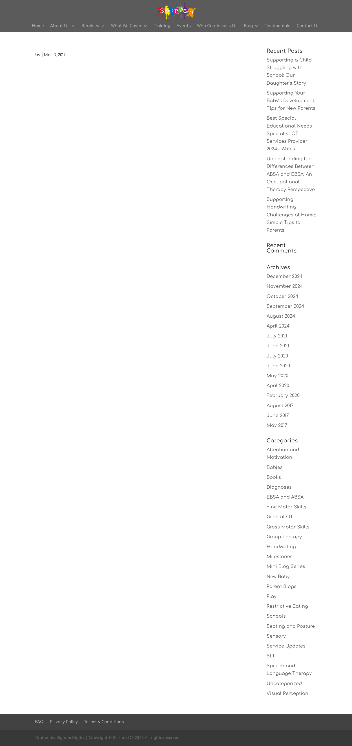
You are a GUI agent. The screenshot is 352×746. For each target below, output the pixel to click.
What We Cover (126, 26)
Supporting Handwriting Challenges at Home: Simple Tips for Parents (291, 215)
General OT (280, 516)
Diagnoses (279, 487)
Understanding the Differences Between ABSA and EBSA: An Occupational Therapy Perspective (291, 174)
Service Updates (286, 646)
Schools (276, 616)
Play (271, 596)
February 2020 (283, 395)
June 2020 (278, 365)
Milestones (280, 556)
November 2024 (285, 286)
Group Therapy (284, 536)
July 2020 (277, 356)
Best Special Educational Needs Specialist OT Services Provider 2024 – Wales (289, 134)
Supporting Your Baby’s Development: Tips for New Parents (291, 101)
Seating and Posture (291, 626)
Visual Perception (287, 693)
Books (274, 477)
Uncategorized (284, 683)
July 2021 (277, 336)
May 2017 (277, 425)
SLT (271, 656)
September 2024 (285, 306)
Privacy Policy (64, 722)
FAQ (39, 722)
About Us (60, 26)
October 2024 (282, 296)
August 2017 (280, 405)
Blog (248, 26)
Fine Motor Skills (286, 507)
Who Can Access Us (217, 26)
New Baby (278, 576)
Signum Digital (70, 738)
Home (38, 26)
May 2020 (277, 375)
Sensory (276, 636)
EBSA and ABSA (285, 497)
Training (162, 26)
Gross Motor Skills (288, 527)
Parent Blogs (281, 586)
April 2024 (278, 326)
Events (183, 26)
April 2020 (278, 385)
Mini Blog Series (286, 566)
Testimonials (277, 26)
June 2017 (278, 415)
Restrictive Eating (287, 606)
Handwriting (281, 546)
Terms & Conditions (104, 722)
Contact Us (308, 26)
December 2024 (284, 276)
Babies (275, 467)
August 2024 (281, 316)
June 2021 (278, 345)
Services (90, 26)
